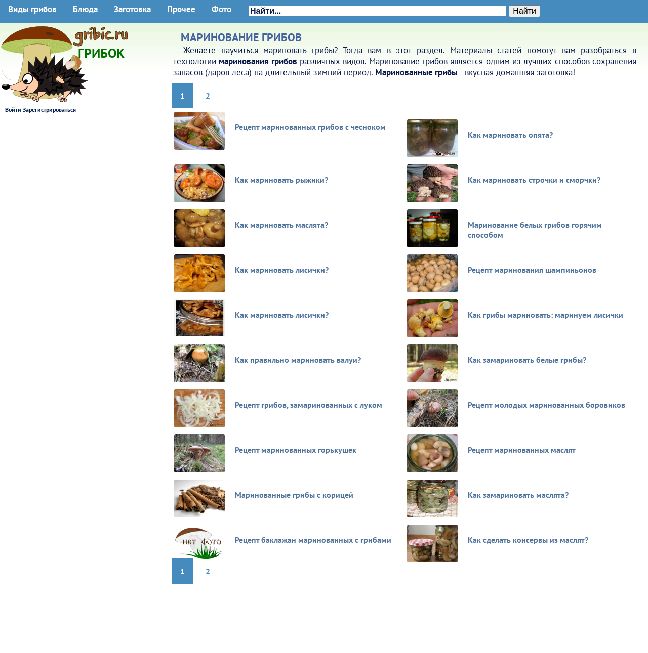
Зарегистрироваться (49, 109)
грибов (435, 61)
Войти (13, 109)
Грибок (101, 50)
